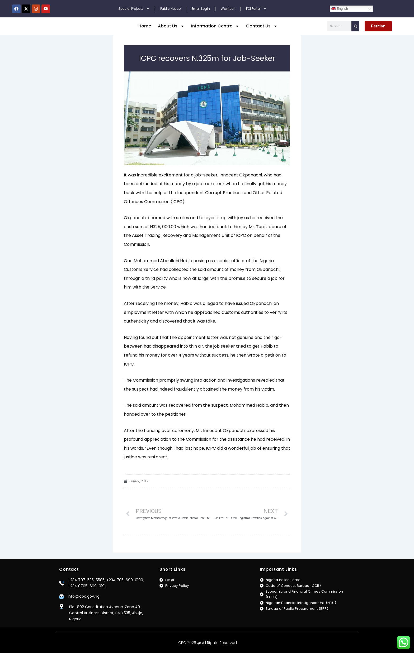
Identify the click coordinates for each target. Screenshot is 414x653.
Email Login (200, 8)
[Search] (355, 29)
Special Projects (133, 8)
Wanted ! (228, 8)
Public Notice (170, 8)
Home (144, 29)
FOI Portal (256, 8)
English (339, 9)
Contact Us (261, 29)
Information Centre (215, 29)
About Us (171, 29)
